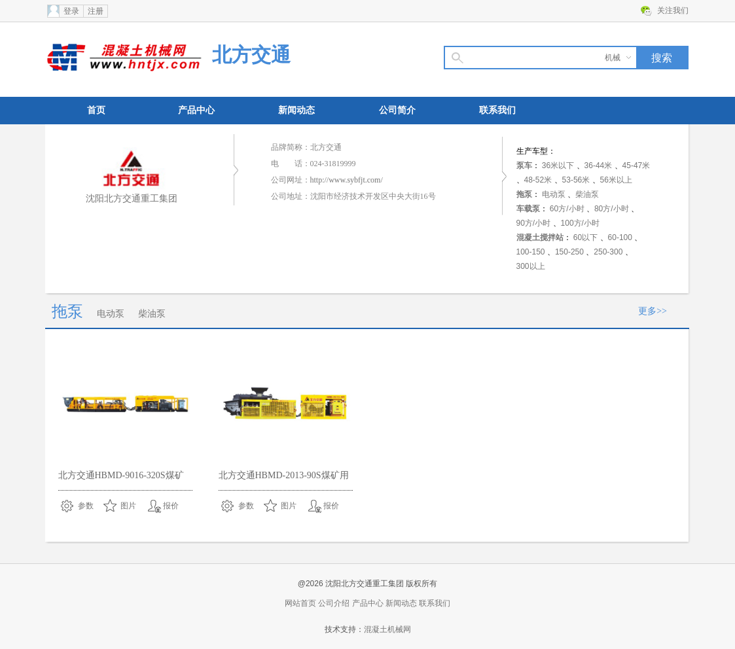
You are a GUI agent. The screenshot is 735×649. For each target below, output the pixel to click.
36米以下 (558, 165)
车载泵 (528, 208)
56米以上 (616, 179)
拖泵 (524, 194)
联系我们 (497, 110)
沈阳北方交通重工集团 (131, 198)
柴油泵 (587, 194)
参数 (86, 505)
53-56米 (576, 179)
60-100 (620, 237)
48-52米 (538, 179)
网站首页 (300, 603)
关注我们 (673, 10)
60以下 (585, 237)
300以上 (530, 266)
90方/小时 (533, 223)
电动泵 (553, 194)
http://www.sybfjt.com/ (346, 179)
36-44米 (598, 165)
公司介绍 (334, 603)
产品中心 (196, 110)
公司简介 (397, 110)
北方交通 (251, 54)
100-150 (530, 251)
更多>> (652, 311)
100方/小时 (580, 223)
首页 (96, 110)
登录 (71, 11)
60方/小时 (567, 208)
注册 (95, 11)
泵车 (524, 165)
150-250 (569, 251)
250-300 (608, 251)
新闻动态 (296, 110)
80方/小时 (611, 208)
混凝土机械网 (387, 629)
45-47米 (636, 165)
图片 (128, 505)
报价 (171, 505)
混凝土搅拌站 (540, 237)
